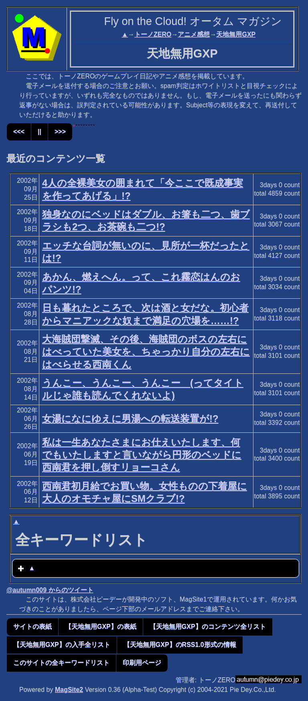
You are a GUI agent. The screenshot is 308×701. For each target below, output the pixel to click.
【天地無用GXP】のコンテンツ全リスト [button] (208, 626)
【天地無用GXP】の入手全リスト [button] (61, 644)
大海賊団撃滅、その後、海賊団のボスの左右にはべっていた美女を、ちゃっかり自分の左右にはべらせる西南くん (146, 351)
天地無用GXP (235, 34)
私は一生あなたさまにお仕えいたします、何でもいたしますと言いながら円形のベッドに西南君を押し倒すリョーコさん (141, 455)
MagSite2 (69, 689)
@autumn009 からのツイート (49, 590)
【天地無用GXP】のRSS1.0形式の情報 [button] (180, 644)
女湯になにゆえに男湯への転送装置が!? (130, 418)
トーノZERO (152, 34)
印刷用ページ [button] (142, 662)
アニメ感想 (194, 34)
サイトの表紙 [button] (32, 626)
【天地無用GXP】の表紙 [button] (100, 626)
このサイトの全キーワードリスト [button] (61, 662)
